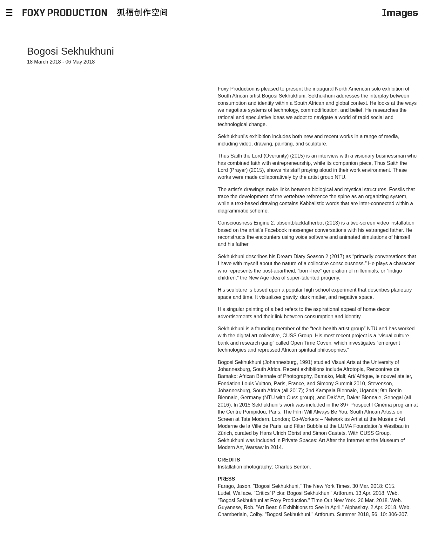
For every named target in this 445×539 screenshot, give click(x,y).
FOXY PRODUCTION (64, 13)
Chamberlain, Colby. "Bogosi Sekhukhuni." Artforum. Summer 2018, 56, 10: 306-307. (313, 514)
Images (400, 13)
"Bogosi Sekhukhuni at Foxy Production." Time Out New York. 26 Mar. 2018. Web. (310, 500)
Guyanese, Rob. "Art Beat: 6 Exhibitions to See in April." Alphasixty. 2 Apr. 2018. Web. (314, 507)
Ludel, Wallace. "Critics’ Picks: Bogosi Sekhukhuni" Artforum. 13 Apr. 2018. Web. (308, 493)
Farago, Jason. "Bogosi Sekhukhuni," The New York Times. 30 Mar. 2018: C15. (307, 486)
